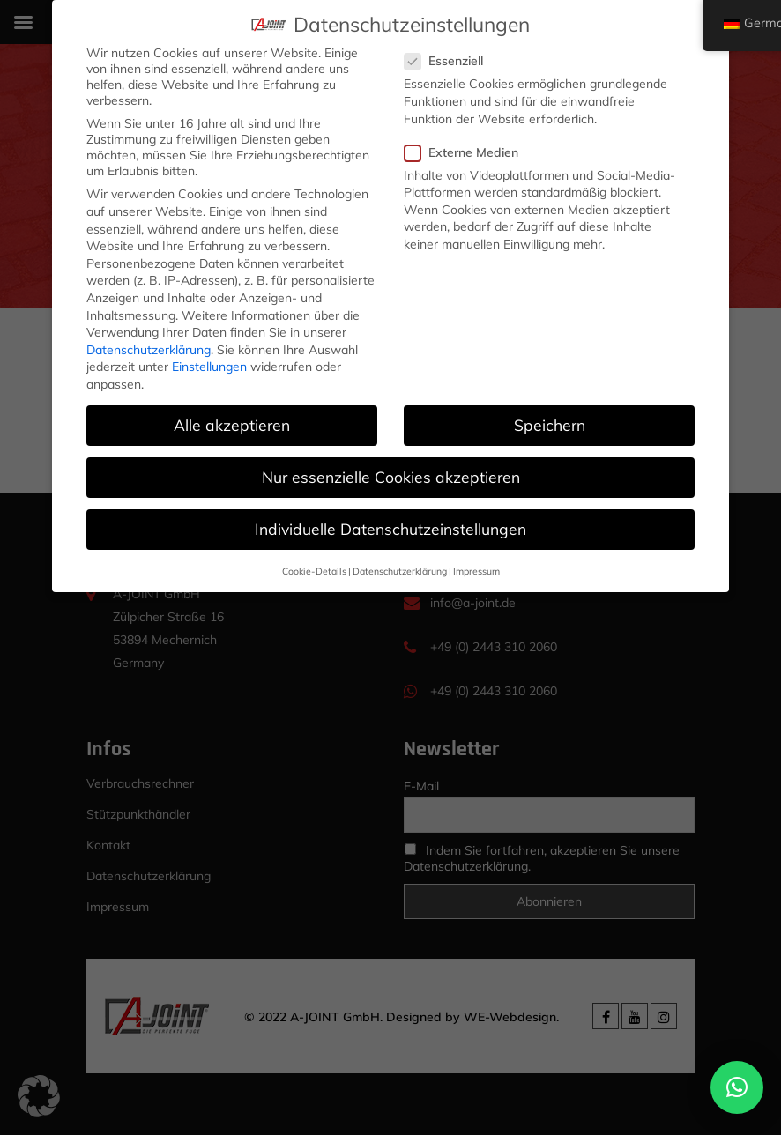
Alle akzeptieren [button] (232, 424)
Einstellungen (209, 367)
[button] (736, 1087)
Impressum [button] (476, 570)
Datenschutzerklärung (148, 350)
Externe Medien (467, 152)
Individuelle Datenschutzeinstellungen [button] (390, 528)
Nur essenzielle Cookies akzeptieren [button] (391, 476)
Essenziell (449, 61)
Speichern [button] (549, 424)
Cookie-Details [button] (314, 570)
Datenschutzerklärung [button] (400, 570)
